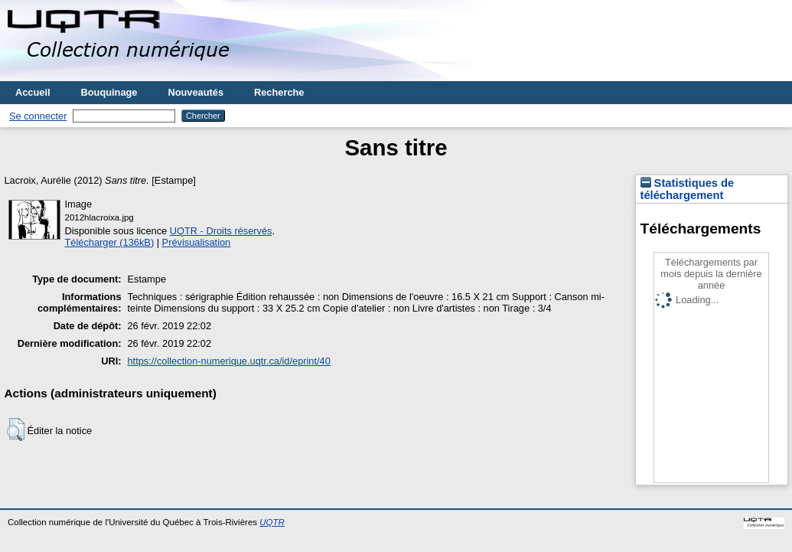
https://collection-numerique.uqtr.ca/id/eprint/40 (229, 361)
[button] (15, 429)
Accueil (33, 92)
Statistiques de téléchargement (687, 189)
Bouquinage (109, 92)
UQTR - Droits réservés (221, 231)
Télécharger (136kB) (110, 242)
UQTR (272, 522)
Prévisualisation (196, 242)
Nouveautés (195, 92)
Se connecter (38, 116)
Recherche (279, 92)
